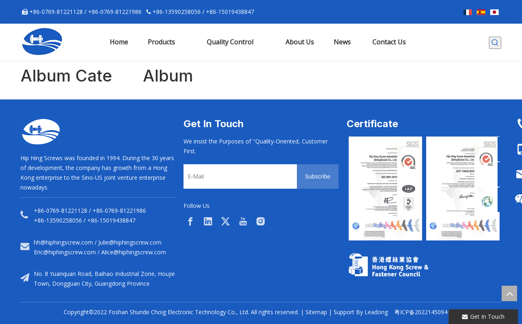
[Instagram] (261, 221)
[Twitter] (225, 221)
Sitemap (316, 312)
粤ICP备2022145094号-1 (426, 312)
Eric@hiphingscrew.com (65, 252)
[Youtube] (243, 221)
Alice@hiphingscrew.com (133, 252)
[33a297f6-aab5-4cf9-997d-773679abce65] (388, 265)
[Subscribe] (317, 176)
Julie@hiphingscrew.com (129, 242)
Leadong (376, 312)
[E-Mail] (238, 176)
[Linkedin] (208, 221)
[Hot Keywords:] (495, 43)
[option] (385, 188)
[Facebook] (190, 221)
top (509, 293)
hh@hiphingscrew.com (63, 242)
